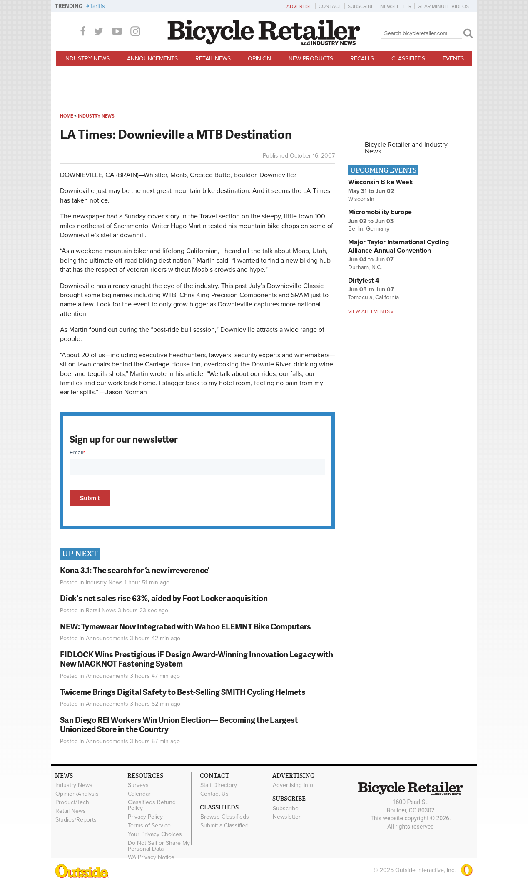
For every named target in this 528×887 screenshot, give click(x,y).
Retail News (213, 58)
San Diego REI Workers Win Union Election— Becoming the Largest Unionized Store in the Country (179, 724)
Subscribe (361, 6)
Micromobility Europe (380, 212)
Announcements (152, 58)
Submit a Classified (224, 825)
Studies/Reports (76, 820)
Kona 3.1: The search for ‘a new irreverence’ (134, 570)
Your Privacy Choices (155, 834)
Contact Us (214, 793)
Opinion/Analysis (77, 793)
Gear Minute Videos (443, 6)
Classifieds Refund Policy (152, 805)
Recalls (362, 58)
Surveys (138, 785)
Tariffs (97, 6)
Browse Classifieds (224, 817)
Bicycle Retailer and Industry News (406, 147)
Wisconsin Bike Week (380, 182)
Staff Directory (218, 785)
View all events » (370, 311)
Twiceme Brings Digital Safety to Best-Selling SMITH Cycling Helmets (183, 691)
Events (453, 58)
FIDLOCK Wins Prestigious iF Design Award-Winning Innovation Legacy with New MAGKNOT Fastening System (196, 659)
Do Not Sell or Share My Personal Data (159, 845)
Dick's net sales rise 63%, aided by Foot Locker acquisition (164, 598)
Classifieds (408, 58)
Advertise (299, 6)
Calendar (139, 793)
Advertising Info (293, 785)
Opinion (259, 58)
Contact (330, 6)
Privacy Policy (145, 817)
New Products (311, 58)
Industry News (87, 58)
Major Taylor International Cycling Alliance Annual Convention (398, 246)
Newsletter (395, 6)
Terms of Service (149, 825)
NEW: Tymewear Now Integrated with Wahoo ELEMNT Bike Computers (185, 626)
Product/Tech (72, 802)
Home (66, 116)
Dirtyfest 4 (363, 280)
